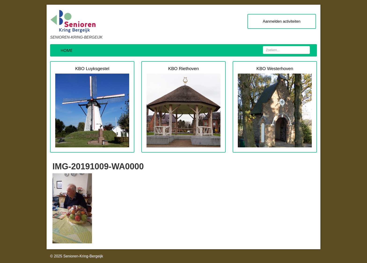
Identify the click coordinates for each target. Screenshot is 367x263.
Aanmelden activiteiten (282, 21)
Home (67, 50)
